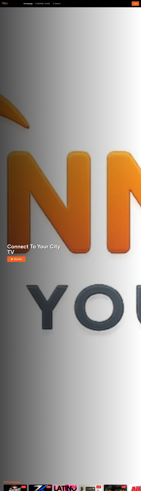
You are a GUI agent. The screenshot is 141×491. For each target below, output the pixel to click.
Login (135, 4)
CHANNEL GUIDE (42, 4)
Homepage (28, 4)
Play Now (16, 259)
